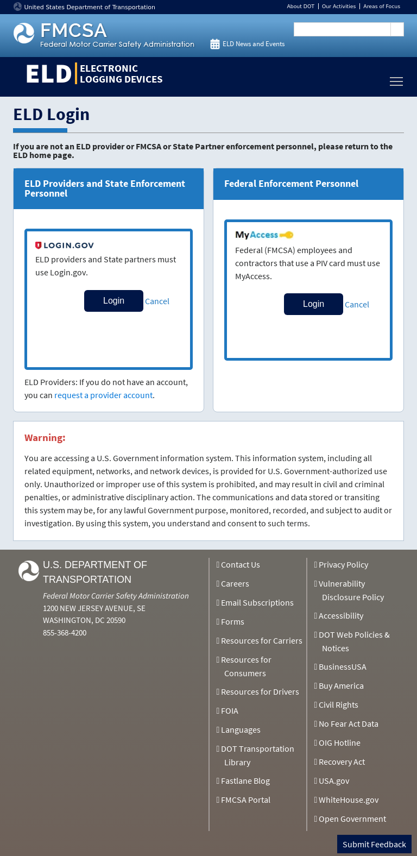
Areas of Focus (381, 6)
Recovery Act (342, 761)
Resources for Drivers (260, 691)
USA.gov (334, 780)
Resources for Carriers (261, 640)
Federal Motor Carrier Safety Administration (116, 595)
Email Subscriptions (257, 602)
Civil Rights (338, 704)
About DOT (300, 6)
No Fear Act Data (348, 723)
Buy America (341, 685)
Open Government (352, 818)
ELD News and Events (254, 43)
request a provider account (103, 394)
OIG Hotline (340, 742)
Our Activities (339, 6)
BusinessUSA (343, 666)
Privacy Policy (343, 564)
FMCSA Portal (245, 799)
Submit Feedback (374, 844)
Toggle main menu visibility (397, 78)
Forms (232, 621)
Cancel (157, 300)
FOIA (229, 710)
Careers (235, 583)
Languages (241, 729)
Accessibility (341, 615)
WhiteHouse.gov (348, 799)
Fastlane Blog (245, 780)
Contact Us (240, 564)
